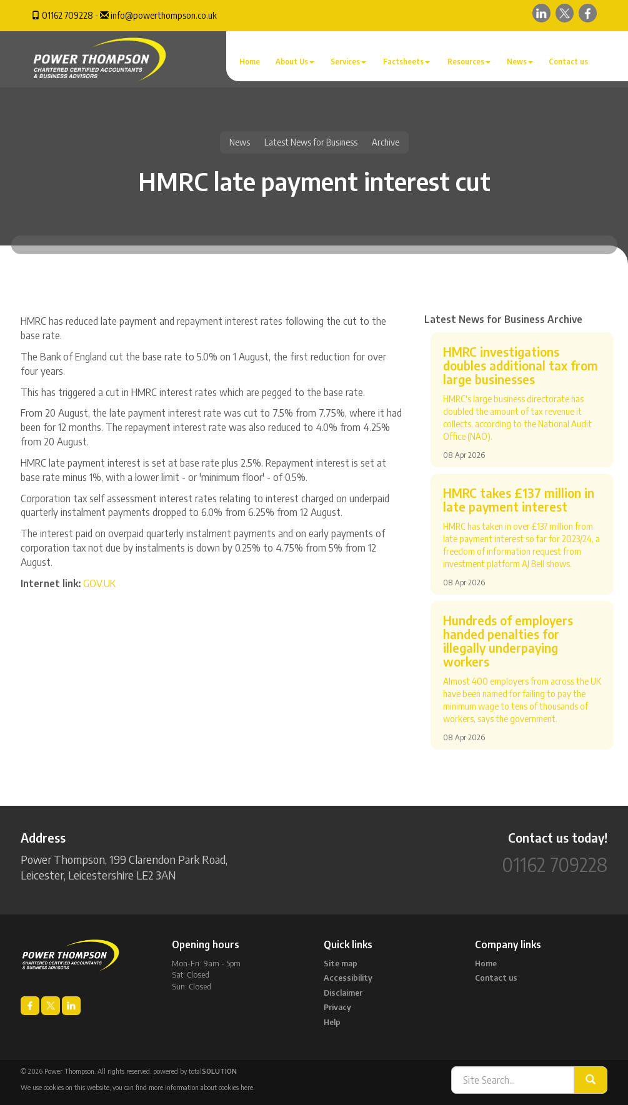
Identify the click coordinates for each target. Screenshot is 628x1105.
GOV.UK (99, 583)
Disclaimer (343, 993)
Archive (385, 142)
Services (348, 61)
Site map (340, 963)
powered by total (195, 1071)
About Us (295, 61)
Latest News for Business (310, 142)
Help (332, 1022)
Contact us (568, 61)
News (520, 61)
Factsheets (406, 61)
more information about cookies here (201, 1087)
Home (249, 61)
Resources (469, 61)
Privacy (337, 1007)
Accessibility (348, 978)
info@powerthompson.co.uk (164, 15)
